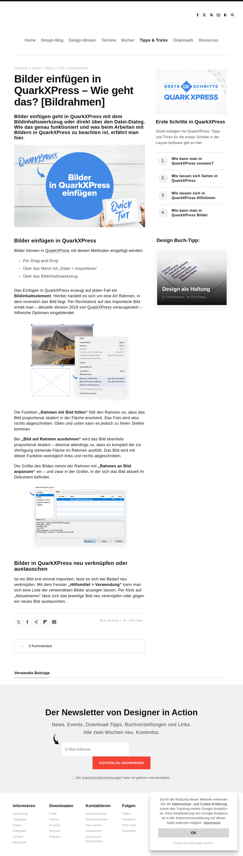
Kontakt (218, 15)
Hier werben (94, 825)
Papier (17, 825)
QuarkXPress (78, 68)
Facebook (197, 15)
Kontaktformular (96, 813)
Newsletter (129, 830)
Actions (54, 819)
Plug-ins (54, 836)
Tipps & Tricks (154, 40)
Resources (208, 40)
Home (30, 40)
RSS (211, 15)
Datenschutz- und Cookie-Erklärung (199, 804)
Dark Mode (226, 15)
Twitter (126, 813)
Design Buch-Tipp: (178, 240)
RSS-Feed (129, 825)
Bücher (128, 40)
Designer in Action (30, 13)
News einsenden (97, 819)
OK (194, 833)
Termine (109, 40)
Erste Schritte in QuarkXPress (190, 122)
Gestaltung (20, 813)
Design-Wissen (82, 40)
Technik (18, 836)
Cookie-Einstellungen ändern (193, 843)
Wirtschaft (19, 842)
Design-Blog (52, 40)
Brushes (54, 825)
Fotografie (19, 830)
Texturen (55, 830)
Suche (233, 15)
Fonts (53, 813)
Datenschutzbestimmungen (102, 777)
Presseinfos (93, 830)
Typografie (20, 819)
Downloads (183, 40)
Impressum (212, 823)
